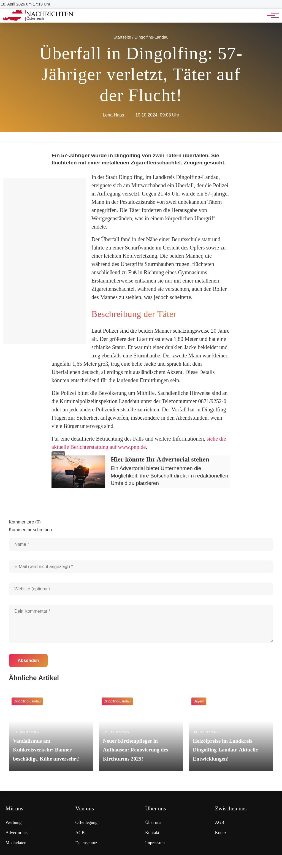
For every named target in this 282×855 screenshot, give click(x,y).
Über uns (153, 822)
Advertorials (17, 832)
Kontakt (152, 832)
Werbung (13, 822)
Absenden (28, 660)
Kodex (221, 832)
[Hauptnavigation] (271, 15)
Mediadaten (16, 842)
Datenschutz (86, 842)
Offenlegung (86, 822)
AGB (80, 832)
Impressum (155, 842)
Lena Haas (113, 115)
